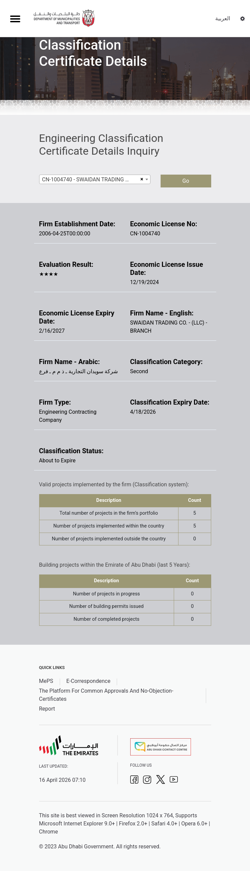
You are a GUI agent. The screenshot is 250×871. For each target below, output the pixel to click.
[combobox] (94, 179)
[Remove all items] (140, 179)
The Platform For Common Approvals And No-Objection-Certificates (106, 695)
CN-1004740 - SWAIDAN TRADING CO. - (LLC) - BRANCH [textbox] (90, 179)
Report (47, 709)
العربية (222, 18)
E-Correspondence (88, 681)
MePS (46, 681)
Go (185, 181)
